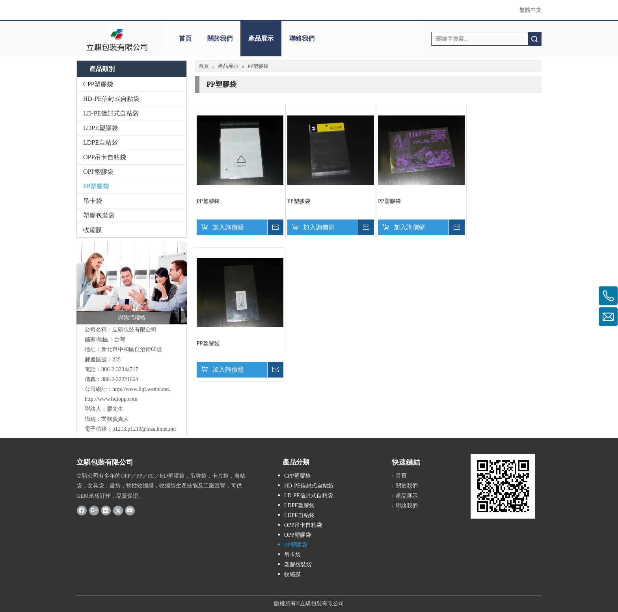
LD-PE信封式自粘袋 (111, 113)
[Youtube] (130, 510)
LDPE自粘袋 (100, 142)
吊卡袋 (92, 200)
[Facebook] (82, 510)
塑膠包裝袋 (99, 215)
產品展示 (261, 38)
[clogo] (116, 38)
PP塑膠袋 (96, 186)
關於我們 (220, 38)
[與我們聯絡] (131, 283)
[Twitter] (118, 510)
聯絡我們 (302, 38)
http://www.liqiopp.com (111, 399)
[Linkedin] (106, 510)
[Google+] (94, 510)
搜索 (534, 38)
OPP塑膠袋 (98, 171)
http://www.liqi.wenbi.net (140, 389)
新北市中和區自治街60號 (131, 349)
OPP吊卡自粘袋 (104, 157)
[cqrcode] (503, 486)
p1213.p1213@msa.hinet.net (144, 429)
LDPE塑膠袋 (100, 128)
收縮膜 (92, 230)
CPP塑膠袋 (98, 84)
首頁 (185, 38)
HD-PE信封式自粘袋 (111, 98)
